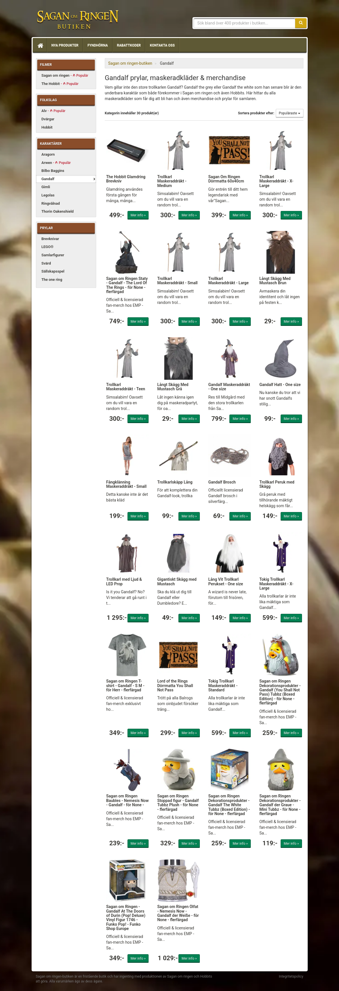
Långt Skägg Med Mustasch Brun (275, 280)
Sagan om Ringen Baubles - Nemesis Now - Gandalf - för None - (127, 800)
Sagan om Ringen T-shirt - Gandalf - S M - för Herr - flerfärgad (125, 685)
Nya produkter (65, 45)
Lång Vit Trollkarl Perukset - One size (225, 581)
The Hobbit (60, 84)
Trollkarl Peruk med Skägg (276, 484)
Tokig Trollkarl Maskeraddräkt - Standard (223, 685)
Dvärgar (48, 119)
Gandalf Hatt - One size (280, 384)
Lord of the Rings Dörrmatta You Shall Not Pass (175, 685)
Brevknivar (50, 239)
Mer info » (138, 215)
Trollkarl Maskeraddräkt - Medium (171, 181)
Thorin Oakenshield (58, 211)
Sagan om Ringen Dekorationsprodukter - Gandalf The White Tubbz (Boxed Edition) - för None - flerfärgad (229, 805)
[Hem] (40, 45)
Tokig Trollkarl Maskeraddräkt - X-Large (276, 583)
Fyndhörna (97, 45)
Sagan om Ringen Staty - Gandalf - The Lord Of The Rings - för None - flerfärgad (127, 285)
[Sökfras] (244, 23)
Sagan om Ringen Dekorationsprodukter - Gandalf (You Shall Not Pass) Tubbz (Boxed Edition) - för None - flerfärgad (280, 692)
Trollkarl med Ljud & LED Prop (124, 581)
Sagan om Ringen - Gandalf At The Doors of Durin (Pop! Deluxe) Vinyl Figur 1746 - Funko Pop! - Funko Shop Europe (125, 917)
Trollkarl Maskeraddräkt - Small (177, 280)
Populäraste (289, 113)
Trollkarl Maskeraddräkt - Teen (125, 386)
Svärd (46, 263)
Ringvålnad (51, 203)
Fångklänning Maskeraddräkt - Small (126, 484)
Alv (53, 111)
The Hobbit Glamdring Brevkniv (125, 178)
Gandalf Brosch (222, 482)
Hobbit (47, 127)
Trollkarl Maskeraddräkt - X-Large (276, 181)
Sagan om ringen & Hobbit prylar (77, 20)
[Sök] (301, 23)
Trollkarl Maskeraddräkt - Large (228, 280)
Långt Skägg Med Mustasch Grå (172, 386)
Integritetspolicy (291, 976)
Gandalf (48, 179)
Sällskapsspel (53, 271)
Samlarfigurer (53, 255)
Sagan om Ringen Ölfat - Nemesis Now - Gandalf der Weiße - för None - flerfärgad (178, 913)
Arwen (56, 163)
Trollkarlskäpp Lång (174, 482)
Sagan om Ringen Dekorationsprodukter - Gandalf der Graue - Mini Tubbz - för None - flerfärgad (280, 805)
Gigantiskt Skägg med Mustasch (176, 581)
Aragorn (48, 154)
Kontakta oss (162, 45)
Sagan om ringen (65, 75)
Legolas (48, 195)
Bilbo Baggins (53, 170)
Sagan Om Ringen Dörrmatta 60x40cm (226, 178)
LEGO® (48, 247)
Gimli (46, 187)
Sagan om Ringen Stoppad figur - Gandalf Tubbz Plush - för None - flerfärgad (178, 802)
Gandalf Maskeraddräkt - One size (229, 386)
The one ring (52, 279)
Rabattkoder (129, 45)
